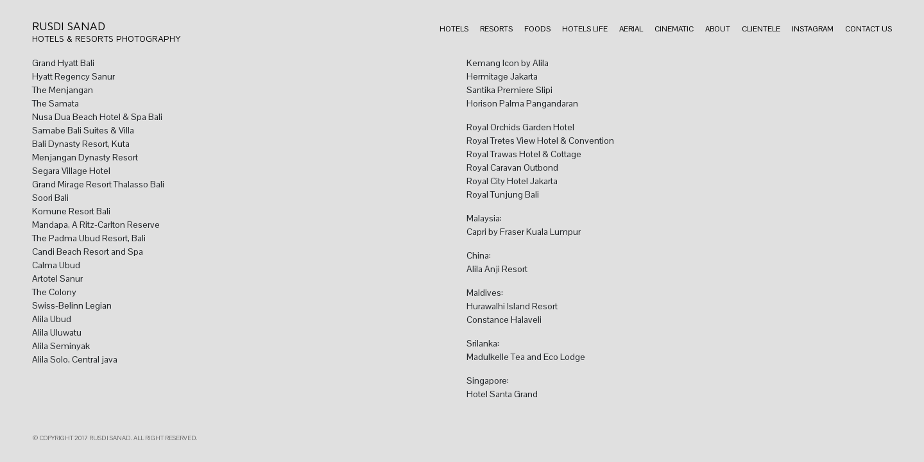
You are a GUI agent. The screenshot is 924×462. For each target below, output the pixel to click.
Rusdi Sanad (68, 26)
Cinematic (674, 29)
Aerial (631, 29)
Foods (537, 29)
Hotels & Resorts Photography (106, 38)
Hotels (454, 29)
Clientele (761, 29)
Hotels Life (585, 29)
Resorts (496, 29)
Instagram (813, 29)
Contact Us (868, 29)
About (717, 29)
